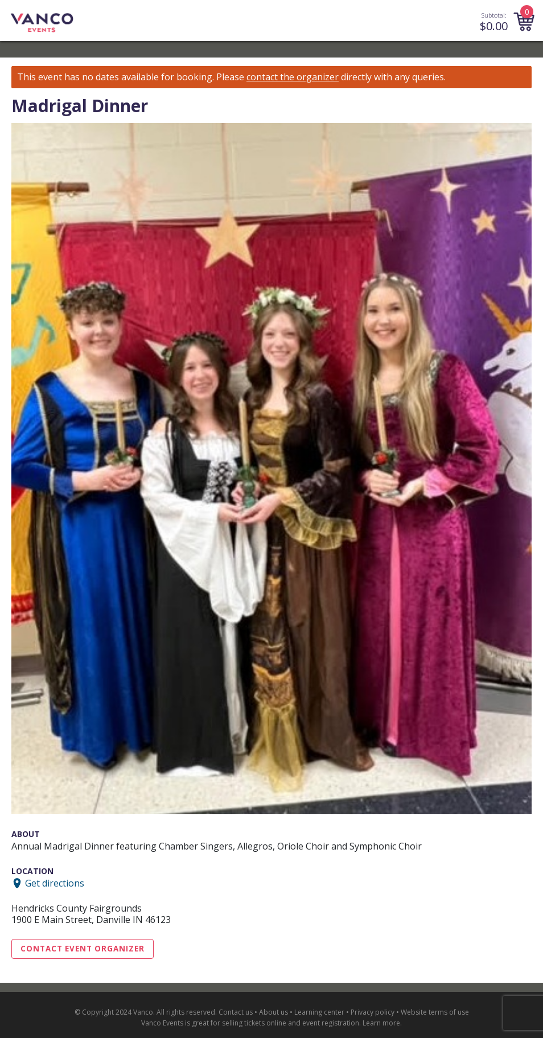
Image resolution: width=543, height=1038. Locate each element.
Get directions (54, 883)
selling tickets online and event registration (290, 1023)
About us (273, 1012)
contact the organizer (292, 77)
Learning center (319, 1012)
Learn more (381, 1023)
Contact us (236, 1012)
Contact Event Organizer (82, 948)
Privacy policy (372, 1012)
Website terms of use (435, 1012)
